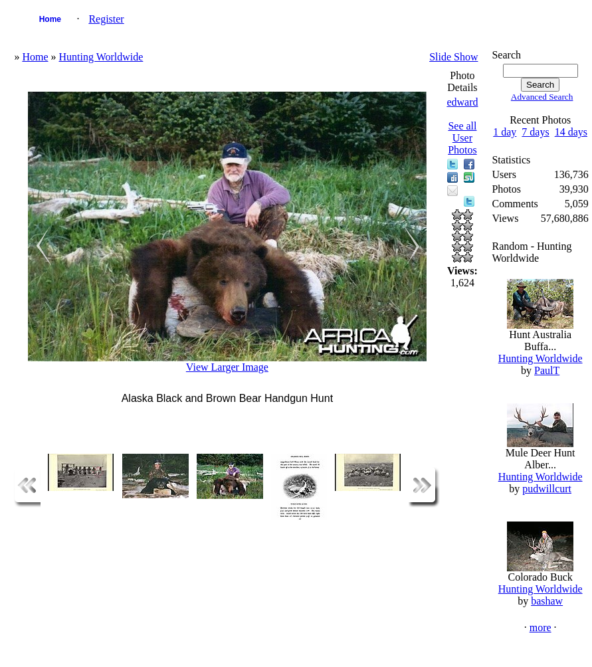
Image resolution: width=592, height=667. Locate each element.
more (540, 627)
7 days (535, 132)
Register (106, 19)
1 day (504, 132)
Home (50, 19)
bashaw (547, 601)
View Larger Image (227, 367)
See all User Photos (462, 137)
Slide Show (453, 56)
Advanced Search (542, 97)
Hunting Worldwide (100, 56)
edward (462, 102)
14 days (571, 132)
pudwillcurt (546, 488)
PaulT (546, 370)
